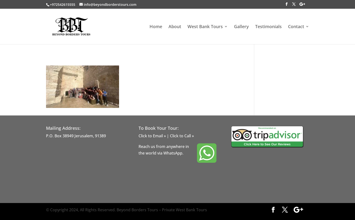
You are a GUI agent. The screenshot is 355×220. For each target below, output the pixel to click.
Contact (296, 27)
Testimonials (268, 27)
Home (155, 27)
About (174, 27)
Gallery (241, 27)
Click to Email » (152, 136)
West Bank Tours (205, 27)
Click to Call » (182, 136)
